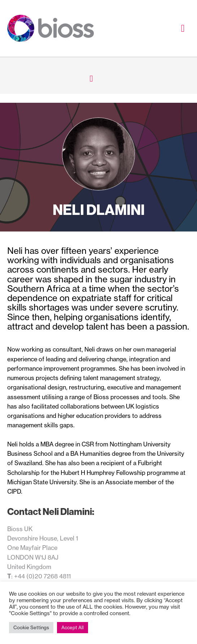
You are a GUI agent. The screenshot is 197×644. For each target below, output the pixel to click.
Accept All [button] (72, 627)
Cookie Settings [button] (31, 627)
